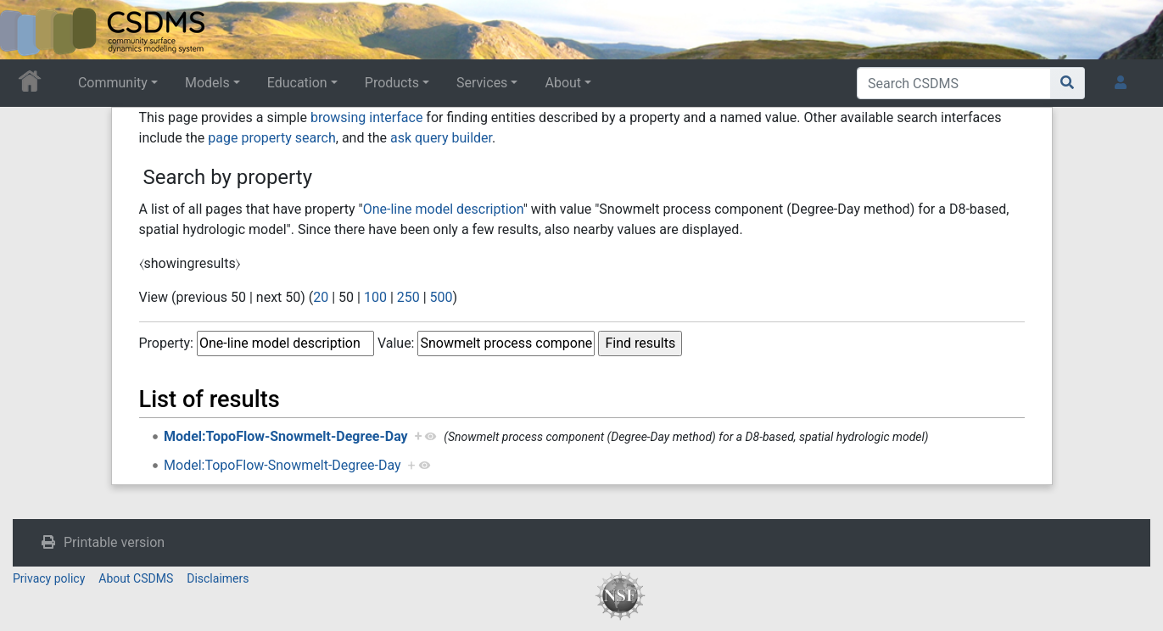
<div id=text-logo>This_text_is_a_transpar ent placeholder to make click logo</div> (27, 30)
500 (441, 297)
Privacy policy (49, 578)
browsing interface (366, 117)
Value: (396, 343)
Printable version (114, 542)
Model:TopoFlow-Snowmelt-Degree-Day (286, 436)
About (563, 83)
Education (297, 83)
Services (481, 83)
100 (375, 297)
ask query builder (441, 138)
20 (320, 297)
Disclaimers (218, 578)
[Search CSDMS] (954, 83)
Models (207, 83)
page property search (271, 138)
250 (408, 297)
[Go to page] (1067, 83)
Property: (166, 343)
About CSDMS (135, 578)
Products (392, 83)
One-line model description (443, 209)
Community (113, 83)
